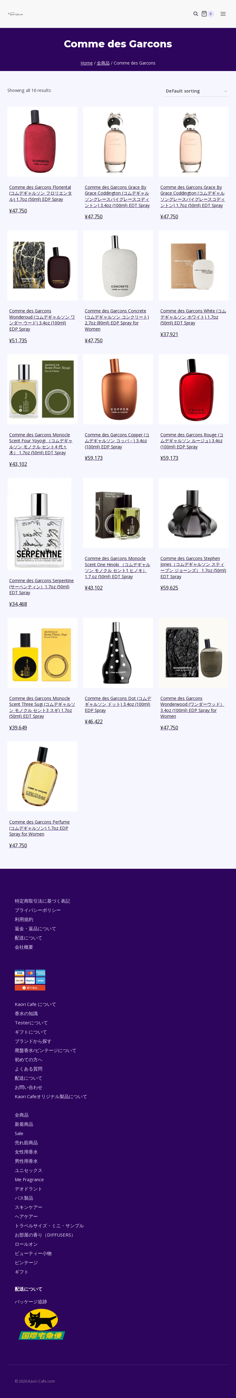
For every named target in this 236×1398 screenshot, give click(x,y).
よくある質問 (28, 1069)
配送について (28, 938)
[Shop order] (196, 91)
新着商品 (24, 1124)
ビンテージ (26, 1262)
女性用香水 (26, 1152)
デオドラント (28, 1189)
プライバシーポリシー (38, 910)
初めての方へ (28, 1059)
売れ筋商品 (26, 1142)
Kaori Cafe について (35, 1004)
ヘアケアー (26, 1216)
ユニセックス (28, 1170)
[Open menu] (223, 13)
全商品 (22, 1115)
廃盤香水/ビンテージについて (46, 1050)
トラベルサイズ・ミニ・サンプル (49, 1225)
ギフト (22, 1272)
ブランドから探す (33, 1041)
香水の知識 (26, 1013)
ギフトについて (31, 1032)
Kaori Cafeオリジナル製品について (51, 1096)
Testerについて (31, 1022)
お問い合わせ (28, 1087)
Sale (19, 1133)
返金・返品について (35, 928)
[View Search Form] (192, 13)
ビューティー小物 (33, 1253)
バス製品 (24, 1198)
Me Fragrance (29, 1179)
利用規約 (24, 919)
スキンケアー (28, 1207)
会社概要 (24, 947)
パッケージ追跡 (41, 1319)
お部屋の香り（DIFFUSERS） (45, 1235)
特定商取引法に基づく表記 (42, 901)
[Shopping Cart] (207, 13)
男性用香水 (26, 1161)
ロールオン (26, 1244)
